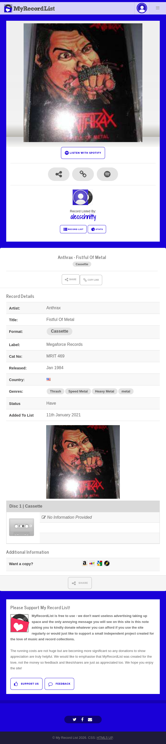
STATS (97, 229)
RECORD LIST (73, 229)
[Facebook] (83, 719)
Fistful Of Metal (91, 257)
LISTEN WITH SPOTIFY (83, 153)
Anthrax (65, 257)
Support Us (26, 684)
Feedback (59, 684)
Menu (157, 7)
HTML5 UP (105, 738)
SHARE (80, 583)
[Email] (90, 719)
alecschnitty (83, 217)
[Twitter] (75, 719)
